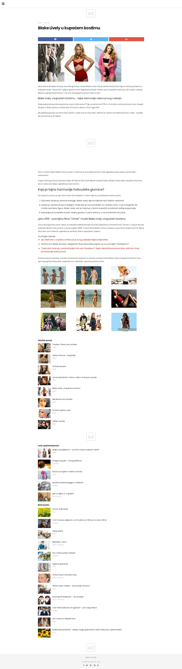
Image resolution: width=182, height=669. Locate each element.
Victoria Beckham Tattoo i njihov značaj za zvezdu (74, 377)
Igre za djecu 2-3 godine (63, 493)
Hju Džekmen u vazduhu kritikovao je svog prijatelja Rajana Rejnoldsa (74, 239)
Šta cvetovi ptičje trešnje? (63, 553)
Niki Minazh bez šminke (62, 399)
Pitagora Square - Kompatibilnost (67, 460)
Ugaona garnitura (60, 564)
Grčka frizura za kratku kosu (64, 575)
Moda (40, 23)
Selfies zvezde (58, 421)
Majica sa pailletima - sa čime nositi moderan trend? (75, 449)
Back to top (91, 657)
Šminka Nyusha (59, 366)
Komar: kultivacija (60, 509)
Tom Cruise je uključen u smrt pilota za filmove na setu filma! (79, 520)
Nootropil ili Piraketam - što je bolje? (68, 597)
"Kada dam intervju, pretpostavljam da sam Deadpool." (68, 248)
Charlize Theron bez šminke (64, 344)
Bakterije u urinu (59, 542)
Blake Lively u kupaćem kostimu (66, 388)
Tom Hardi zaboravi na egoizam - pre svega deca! (74, 607)
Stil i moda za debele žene (63, 618)
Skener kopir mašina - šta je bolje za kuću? (71, 586)
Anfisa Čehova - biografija (64, 355)
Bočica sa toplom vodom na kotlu (67, 471)
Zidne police (57, 531)
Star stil (47, 23)
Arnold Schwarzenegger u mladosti (67, 482)
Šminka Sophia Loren (61, 410)
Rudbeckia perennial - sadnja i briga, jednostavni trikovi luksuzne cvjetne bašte (87, 629)
